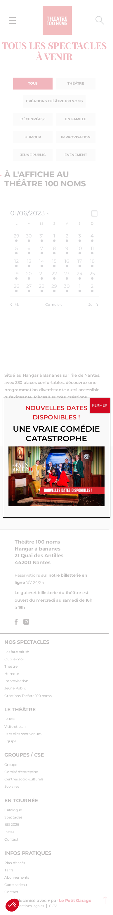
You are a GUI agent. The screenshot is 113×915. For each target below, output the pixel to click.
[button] (12, 905)
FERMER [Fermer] (99, 405)
